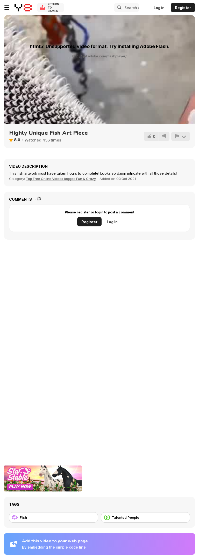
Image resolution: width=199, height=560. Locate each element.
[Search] (118, 7)
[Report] (180, 136)
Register (183, 7)
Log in (159, 7)
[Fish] (53, 517)
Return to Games (53, 7)
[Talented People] (145, 517)
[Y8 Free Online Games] (23, 7)
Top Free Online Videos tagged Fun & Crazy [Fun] (61, 179)
